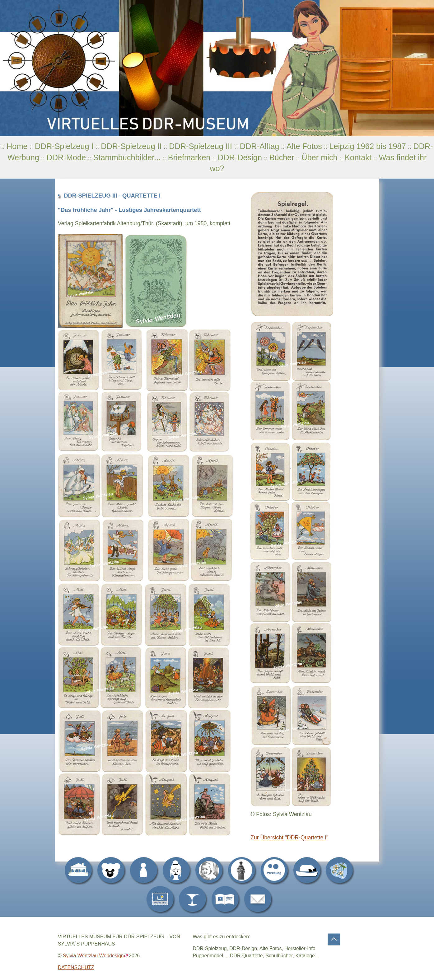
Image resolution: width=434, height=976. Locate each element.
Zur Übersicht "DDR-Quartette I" (289, 837)
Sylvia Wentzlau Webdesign (93, 955)
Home (17, 146)
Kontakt (358, 157)
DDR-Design (240, 157)
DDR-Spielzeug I (64, 146)
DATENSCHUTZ (76, 967)
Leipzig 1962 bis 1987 (367, 146)
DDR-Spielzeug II (131, 146)
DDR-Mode (66, 157)
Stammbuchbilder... (127, 157)
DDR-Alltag (259, 146)
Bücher (281, 157)
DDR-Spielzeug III (201, 146)
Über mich (319, 157)
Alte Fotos (304, 146)
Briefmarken (189, 157)
